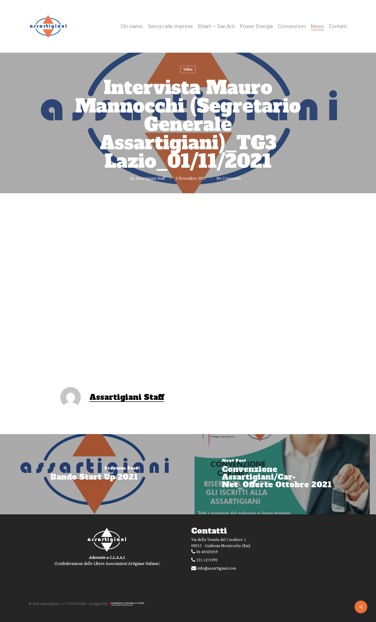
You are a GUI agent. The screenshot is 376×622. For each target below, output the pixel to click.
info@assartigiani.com (213, 568)
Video (187, 69)
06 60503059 (204, 552)
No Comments (229, 178)
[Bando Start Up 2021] (94, 474)
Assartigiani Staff (150, 178)
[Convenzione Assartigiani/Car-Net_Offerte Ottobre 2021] (282, 474)
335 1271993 (204, 560)
